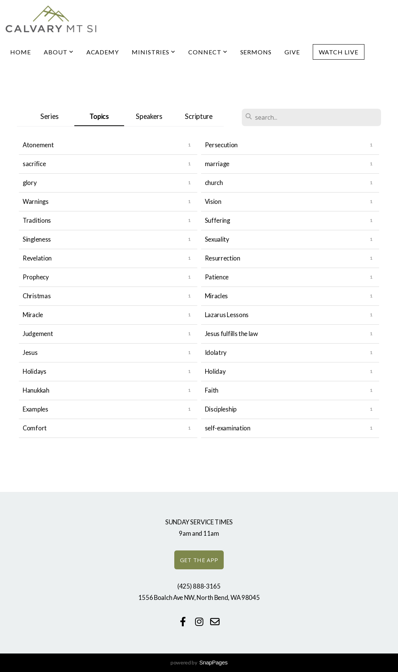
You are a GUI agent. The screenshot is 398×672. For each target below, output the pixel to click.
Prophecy (36, 277)
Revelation (37, 258)
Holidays (34, 371)
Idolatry (216, 352)
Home (20, 51)
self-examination (227, 428)
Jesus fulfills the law (231, 334)
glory (30, 182)
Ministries (153, 51)
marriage (217, 164)
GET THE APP (199, 560)
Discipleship (221, 409)
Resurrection (222, 258)
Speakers (149, 116)
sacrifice (34, 164)
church (214, 182)
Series (49, 116)
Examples (35, 409)
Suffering (217, 220)
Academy (102, 51)
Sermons (256, 51)
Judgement (38, 334)
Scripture (198, 116)
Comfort (35, 428)
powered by (199, 662)
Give (292, 51)
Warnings (36, 201)
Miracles (216, 296)
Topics (99, 116)
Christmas (37, 296)
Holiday (215, 371)
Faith (212, 390)
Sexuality (217, 239)
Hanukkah (36, 390)
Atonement (38, 145)
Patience (217, 277)
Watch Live (338, 51)
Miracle (33, 315)
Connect (207, 51)
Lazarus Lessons (227, 315)
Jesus (30, 352)
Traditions (37, 220)
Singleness (37, 239)
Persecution (221, 145)
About (59, 51)
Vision (213, 201)
